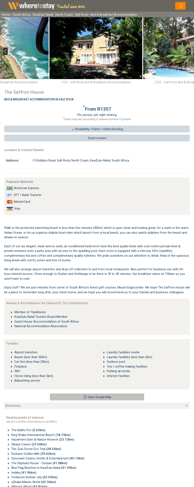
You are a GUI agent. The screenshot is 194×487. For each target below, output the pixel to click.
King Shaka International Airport (40, 435)
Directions (13, 406)
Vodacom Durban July (34, 477)
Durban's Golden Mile (33, 454)
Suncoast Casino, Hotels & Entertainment (47, 458)
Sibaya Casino (28, 444)
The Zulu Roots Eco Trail (35, 449)
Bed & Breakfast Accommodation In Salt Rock (39, 99)
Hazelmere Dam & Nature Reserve (42, 439)
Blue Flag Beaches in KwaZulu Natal (43, 468)
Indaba (23, 472)
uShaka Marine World (33, 482)
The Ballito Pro (27, 430)
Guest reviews (97, 138)
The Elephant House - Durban (38, 463)
